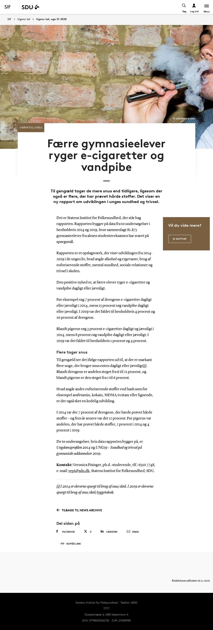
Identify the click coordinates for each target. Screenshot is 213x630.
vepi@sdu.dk (78, 471)
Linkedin (109, 531)
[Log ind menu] (194, 7)
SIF (9, 19)
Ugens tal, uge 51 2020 (51, 19)
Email (133, 532)
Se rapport (180, 238)
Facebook (65, 531)
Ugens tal (23, 19)
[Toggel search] (184, 7)
